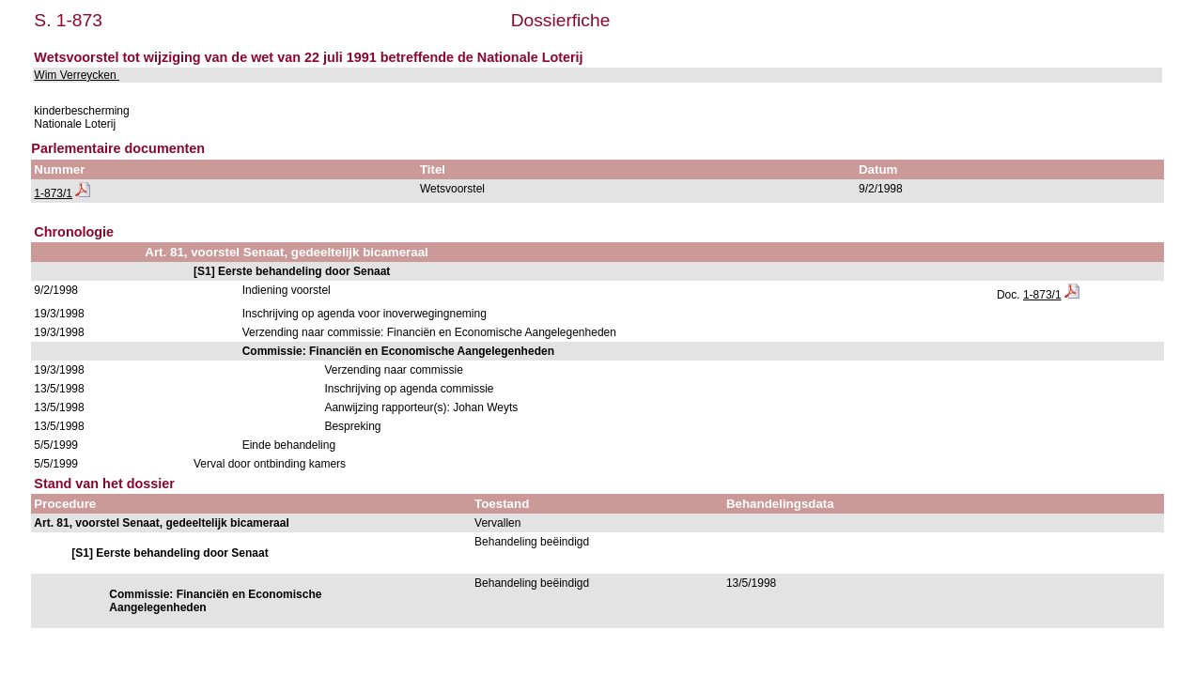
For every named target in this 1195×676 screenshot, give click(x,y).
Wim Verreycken (76, 75)
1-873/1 (53, 193)
